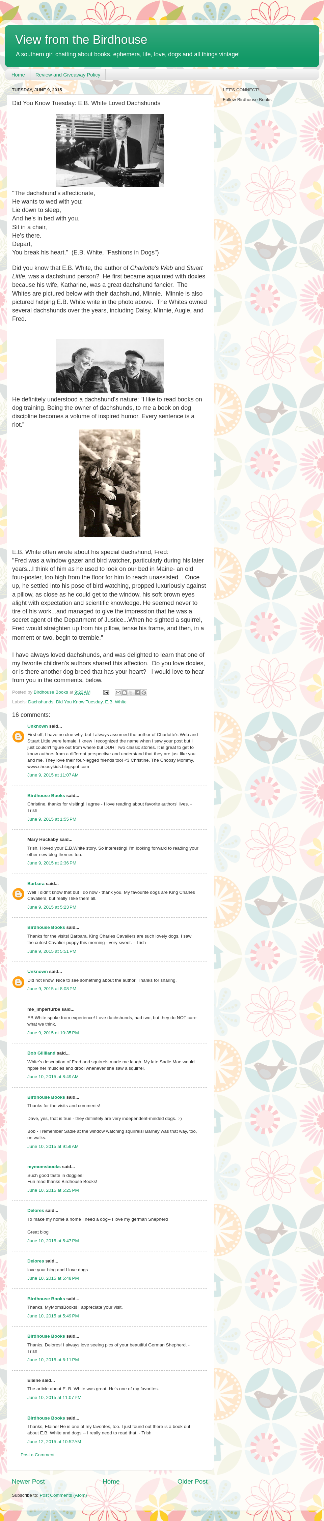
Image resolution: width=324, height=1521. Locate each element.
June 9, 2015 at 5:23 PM (51, 907)
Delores (35, 1210)
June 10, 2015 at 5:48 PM (53, 1278)
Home (18, 75)
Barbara (36, 883)
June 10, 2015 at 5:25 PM (53, 1190)
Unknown (37, 726)
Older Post (193, 1481)
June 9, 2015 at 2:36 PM (51, 862)
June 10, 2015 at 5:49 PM (53, 1315)
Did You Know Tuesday (79, 701)
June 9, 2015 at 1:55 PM (51, 819)
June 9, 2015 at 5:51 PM (51, 951)
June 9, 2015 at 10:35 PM (53, 1032)
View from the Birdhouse (81, 40)
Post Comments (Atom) (63, 1495)
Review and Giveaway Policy (68, 75)
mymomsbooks (44, 1166)
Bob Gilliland (41, 1053)
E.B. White (116, 701)
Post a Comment (38, 1454)
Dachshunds (40, 701)
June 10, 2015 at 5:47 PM (53, 1240)
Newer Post (28, 1481)
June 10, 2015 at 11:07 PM (54, 1397)
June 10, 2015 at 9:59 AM (53, 1146)
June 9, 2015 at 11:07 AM (53, 775)
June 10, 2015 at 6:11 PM (53, 1359)
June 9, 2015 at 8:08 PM (51, 988)
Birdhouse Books (46, 795)
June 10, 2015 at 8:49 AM (53, 1076)
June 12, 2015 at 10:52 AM (54, 1441)
